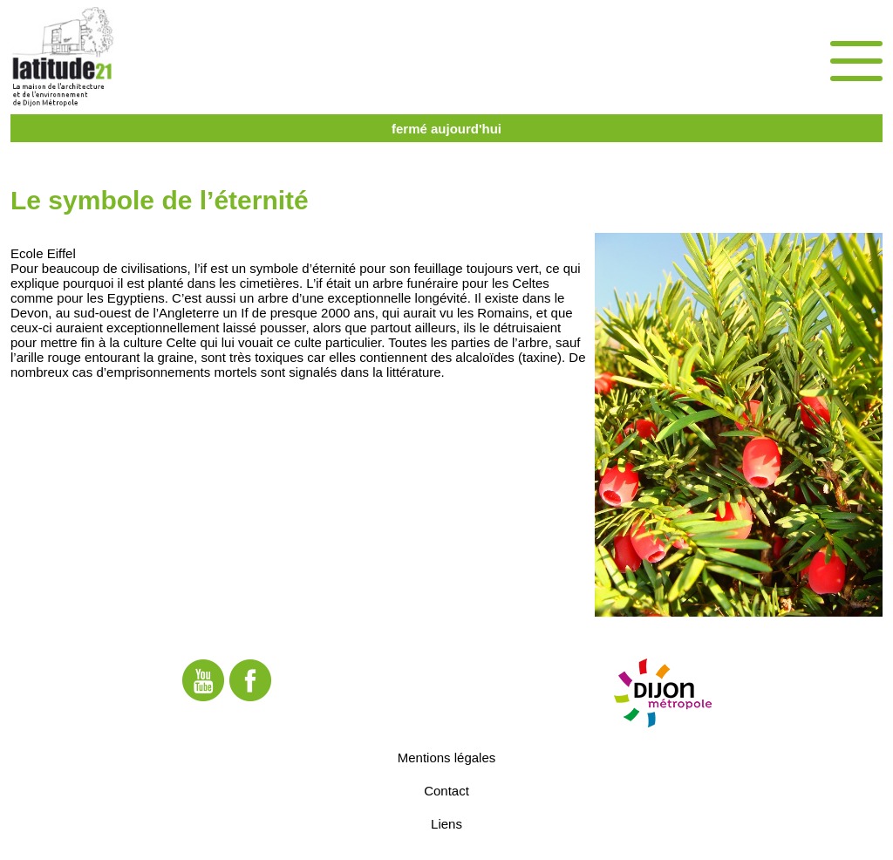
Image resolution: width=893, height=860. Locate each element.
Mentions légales (447, 757)
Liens (446, 823)
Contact (446, 790)
